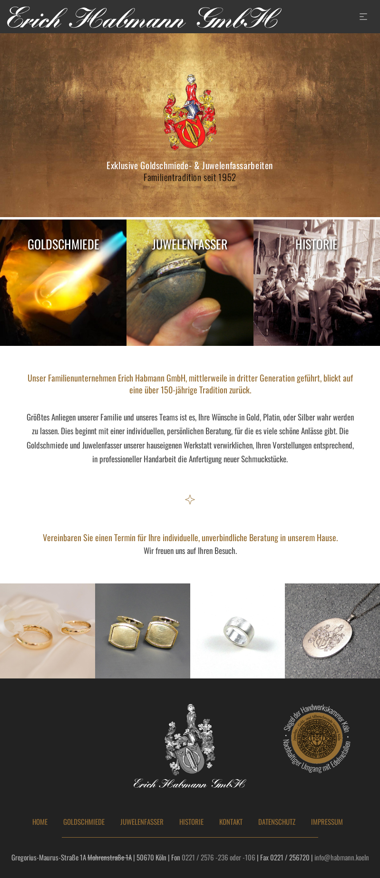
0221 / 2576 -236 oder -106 (218, 857)
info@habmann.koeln (341, 857)
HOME (40, 822)
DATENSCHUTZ (276, 822)
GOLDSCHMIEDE (84, 822)
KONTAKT (231, 822)
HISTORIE (191, 822)
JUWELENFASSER (142, 822)
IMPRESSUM (327, 822)
